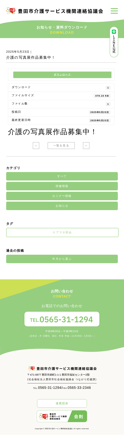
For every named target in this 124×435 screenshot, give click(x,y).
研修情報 (62, 186)
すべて (62, 176)
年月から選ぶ (62, 259)
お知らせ (62, 206)
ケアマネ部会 (62, 232)
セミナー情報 (62, 196)
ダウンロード (62, 74)
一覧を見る (61, 145)
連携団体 (62, 403)
